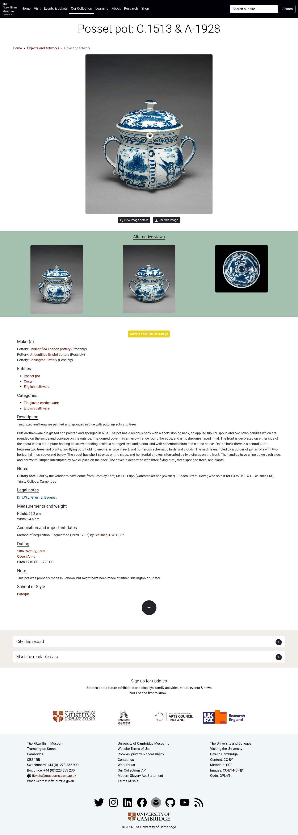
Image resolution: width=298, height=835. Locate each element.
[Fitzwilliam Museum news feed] (199, 802)
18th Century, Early (31, 551)
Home (27, 8)
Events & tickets (56, 9)
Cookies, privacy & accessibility (141, 754)
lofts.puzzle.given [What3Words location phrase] (61, 781)
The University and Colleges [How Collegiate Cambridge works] (230, 743)
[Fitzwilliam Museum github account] (171, 802)
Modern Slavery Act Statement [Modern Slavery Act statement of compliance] (140, 776)
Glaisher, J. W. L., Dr (109, 535)
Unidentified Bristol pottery (50, 355)
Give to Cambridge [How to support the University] (224, 754)
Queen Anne (26, 556)
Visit (37, 9)
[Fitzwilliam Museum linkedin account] (142, 802)
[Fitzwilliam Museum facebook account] (128, 802)
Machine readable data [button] (37, 656)
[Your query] (254, 9)
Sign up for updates (149, 681)
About (116, 9)
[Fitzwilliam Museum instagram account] (114, 802)
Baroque (23, 594)
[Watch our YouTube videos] (185, 802)
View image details (134, 220)
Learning (101, 9)
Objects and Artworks (43, 48)
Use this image (166, 220)
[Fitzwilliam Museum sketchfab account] (156, 802)
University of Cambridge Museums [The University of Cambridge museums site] (143, 743)
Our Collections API (132, 770)
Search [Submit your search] (287, 9)
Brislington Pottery (44, 360)
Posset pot (32, 376)
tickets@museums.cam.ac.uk (54, 776)
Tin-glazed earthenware (41, 403)
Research (131, 9)
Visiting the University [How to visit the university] (226, 749)
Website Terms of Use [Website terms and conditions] (134, 749)
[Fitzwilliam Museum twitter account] (99, 802)
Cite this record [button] (30, 641)
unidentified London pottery (50, 349)
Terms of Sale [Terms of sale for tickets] (128, 781)
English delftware (37, 387)
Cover (28, 381)
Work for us (126, 765)
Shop (145, 9)
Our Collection (81, 9)
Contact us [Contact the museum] (126, 760)
